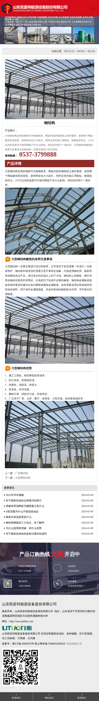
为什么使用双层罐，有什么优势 (24, 528)
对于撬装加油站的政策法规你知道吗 (26, 533)
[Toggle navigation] (93, 8)
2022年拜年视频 (15, 495)
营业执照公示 (74, 643)
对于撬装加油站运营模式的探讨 (24, 500)
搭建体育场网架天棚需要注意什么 (25, 506)
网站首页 (69, 51)
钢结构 (81, 51)
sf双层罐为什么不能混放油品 (22, 511)
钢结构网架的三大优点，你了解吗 (25, 522)
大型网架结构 (23, 477)
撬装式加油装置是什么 (18, 517)
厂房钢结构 (21, 473)
